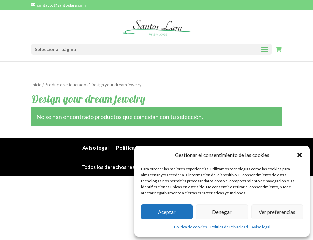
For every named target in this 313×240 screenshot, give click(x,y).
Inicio (36, 84)
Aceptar (167, 212)
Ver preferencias (277, 212)
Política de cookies (190, 226)
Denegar (222, 212)
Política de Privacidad (229, 226)
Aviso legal (260, 226)
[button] (299, 155)
